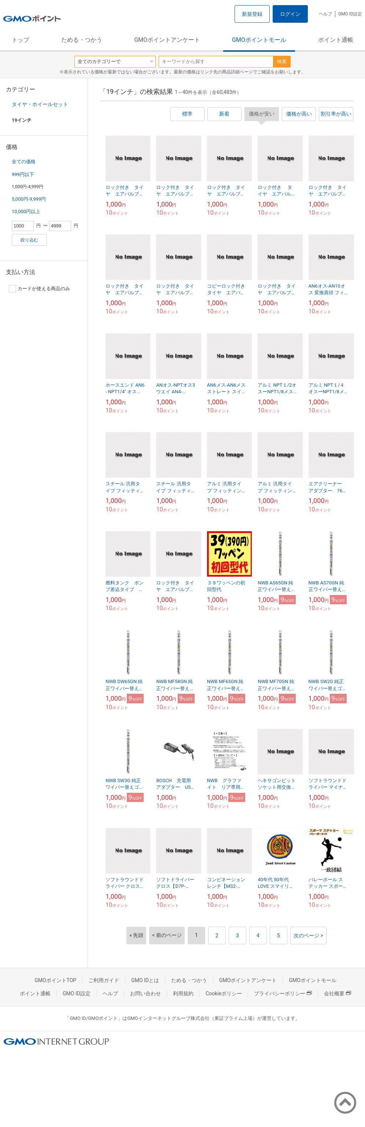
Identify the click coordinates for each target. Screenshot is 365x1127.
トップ (20, 39)
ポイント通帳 (335, 39)
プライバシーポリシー (283, 993)
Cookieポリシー (224, 993)
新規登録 (252, 14)
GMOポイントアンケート (167, 39)
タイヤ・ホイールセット (40, 104)
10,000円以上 (26, 211)
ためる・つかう (81, 39)
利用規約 (183, 993)
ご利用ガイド (103, 980)
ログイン (290, 14)
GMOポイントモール (259, 39)
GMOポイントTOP (55, 980)
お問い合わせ (145, 993)
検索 (282, 61)
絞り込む (29, 239)
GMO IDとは (145, 980)
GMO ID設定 (350, 14)
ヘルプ (325, 14)
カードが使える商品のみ (39, 288)
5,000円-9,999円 (29, 199)
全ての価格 (24, 161)
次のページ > (308, 935)
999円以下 (23, 174)
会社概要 (337, 993)
